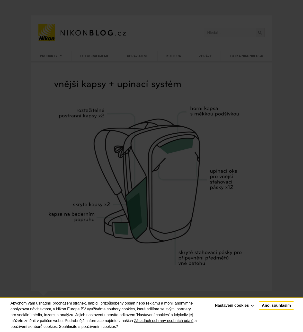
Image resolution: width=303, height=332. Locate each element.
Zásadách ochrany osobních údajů (164, 321)
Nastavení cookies (234, 305)
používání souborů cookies (33, 326)
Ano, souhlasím (276, 305)
